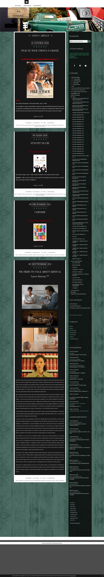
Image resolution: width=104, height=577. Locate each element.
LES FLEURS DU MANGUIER (77, 396)
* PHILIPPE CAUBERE (76, 80)
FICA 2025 (74, 259)
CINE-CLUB (75, 293)
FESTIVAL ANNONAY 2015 (78, 145)
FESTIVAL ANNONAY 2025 (78, 167)
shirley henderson (42, 201)
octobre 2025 (73, 548)
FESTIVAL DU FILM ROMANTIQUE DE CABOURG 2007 (80, 209)
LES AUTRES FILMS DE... (78, 307)
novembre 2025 (74, 546)
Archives (27, 8)
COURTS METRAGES (76, 102)
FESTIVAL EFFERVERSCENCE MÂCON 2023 (79, 221)
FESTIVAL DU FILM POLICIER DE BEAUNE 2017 (80, 206)
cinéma (49, 132)
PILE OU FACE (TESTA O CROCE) (40, 55)
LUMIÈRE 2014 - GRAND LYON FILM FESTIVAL (79, 280)
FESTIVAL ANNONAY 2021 (78, 160)
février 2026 (73, 540)
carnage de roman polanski (26, 262)
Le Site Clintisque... (74, 332)
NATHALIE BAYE (74, 408)
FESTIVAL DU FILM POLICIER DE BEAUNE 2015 (80, 198)
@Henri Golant (73, 507)
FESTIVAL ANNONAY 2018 (78, 152)
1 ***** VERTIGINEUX (76, 82)
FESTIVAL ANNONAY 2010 (78, 132)
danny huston (58, 201)
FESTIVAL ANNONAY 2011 (78, 135)
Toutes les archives (75, 555)
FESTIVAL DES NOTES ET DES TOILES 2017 (79, 170)
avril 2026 (72, 535)
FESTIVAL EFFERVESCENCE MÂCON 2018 (79, 237)
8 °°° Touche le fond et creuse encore (80, 98)
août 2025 (72, 552)
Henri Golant (73, 365)
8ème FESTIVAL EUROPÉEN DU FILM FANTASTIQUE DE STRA (80, 114)
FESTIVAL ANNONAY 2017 (78, 150)
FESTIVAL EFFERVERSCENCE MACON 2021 (79, 217)
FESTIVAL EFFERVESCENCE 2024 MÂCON (80, 229)
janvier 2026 (73, 542)
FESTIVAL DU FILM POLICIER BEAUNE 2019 (79, 190)
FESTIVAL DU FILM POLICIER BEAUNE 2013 (79, 182)
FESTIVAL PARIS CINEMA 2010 (79, 257)
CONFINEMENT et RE (76, 100)
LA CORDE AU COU (75, 414)
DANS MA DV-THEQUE (78, 298)
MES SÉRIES (74, 320)
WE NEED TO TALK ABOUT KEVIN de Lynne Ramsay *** (40, 284)
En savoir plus (73, 575)
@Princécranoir (73, 469)
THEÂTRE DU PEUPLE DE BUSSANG (79, 322)
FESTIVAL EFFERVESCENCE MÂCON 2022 (79, 241)
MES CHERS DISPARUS (77, 309)
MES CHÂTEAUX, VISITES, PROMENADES (78, 313)
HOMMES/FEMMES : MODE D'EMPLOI (80, 442)
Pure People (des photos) (76, 334)
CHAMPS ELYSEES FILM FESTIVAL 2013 (80, 122)
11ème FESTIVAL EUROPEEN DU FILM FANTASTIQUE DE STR (80, 110)
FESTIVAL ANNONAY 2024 (78, 165)
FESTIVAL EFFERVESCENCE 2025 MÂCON (80, 233)
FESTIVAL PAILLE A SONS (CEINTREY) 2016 (78, 253)
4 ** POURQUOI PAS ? (35, 260)
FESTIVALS (73, 104)
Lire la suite (39, 124)
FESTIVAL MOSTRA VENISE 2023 (80, 250)
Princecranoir (73, 477)
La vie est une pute (75, 318)
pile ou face (24, 132)
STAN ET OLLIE (40, 150)
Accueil (18, 8)
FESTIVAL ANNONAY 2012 (78, 137)
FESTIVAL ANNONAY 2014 (78, 142)
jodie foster (37, 262)
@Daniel (72, 453)
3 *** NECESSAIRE (35, 130)
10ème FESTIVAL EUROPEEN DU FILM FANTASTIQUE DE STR (80, 106)
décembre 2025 (74, 544)
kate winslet (44, 262)
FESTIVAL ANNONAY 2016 (78, 147)
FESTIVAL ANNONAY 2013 (78, 140)
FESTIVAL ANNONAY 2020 (78, 157)
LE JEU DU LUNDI (76, 304)
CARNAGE (40, 219)
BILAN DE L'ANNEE (77, 290)
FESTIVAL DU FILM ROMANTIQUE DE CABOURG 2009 (80, 213)
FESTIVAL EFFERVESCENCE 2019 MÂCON (80, 225)
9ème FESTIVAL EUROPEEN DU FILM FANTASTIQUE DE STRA (80, 118)
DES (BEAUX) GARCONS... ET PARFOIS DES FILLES (79, 301)
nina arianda (51, 201)
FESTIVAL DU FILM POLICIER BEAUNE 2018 (79, 186)
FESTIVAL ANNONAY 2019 (78, 155)
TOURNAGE (75, 316)
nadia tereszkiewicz (56, 132)
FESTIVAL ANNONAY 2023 (78, 162)
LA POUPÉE (73, 402)
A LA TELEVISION (76, 288)
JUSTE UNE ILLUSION (75, 420)
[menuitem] (18, 8)
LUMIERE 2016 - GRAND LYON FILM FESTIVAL (79, 269)
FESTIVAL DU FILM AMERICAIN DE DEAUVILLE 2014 (80, 174)
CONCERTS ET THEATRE (78, 295)
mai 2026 (72, 533)
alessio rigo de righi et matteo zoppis (37, 132)
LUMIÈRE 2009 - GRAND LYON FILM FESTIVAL (79, 273)
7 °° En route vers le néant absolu (79, 96)
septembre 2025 (74, 550)
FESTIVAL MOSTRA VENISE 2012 (80, 248)
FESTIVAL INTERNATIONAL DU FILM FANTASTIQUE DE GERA (80, 245)
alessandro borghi (36, 133)
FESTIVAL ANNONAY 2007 (78, 125)
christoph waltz (52, 262)
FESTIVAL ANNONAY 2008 (78, 127)
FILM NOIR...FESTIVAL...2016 (79, 262)
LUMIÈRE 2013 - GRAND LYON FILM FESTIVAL (79, 277)
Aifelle (71, 515)
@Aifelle (72, 499)
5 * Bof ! (73, 90)
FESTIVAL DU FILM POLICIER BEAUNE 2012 (79, 178)
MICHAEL (72, 383)
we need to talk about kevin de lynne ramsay (30, 494)
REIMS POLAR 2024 (77, 284)
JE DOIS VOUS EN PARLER (77, 286)
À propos (37, 8)
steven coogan (26, 201)
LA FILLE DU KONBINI (75, 389)
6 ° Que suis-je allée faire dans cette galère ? (79, 93)
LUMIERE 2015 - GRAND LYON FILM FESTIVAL (79, 265)
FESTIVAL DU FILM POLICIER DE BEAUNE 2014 (80, 194)
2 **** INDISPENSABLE (76, 84)
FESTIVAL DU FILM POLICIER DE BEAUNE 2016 (80, 202)
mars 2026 (72, 538)
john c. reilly (45, 133)
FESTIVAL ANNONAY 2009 (78, 130)
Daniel (71, 485)
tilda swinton (50, 494)
